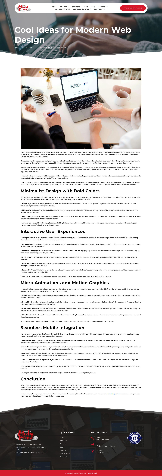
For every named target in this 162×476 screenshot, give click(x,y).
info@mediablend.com (105, 446)
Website (29, 47)
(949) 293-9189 (102, 439)
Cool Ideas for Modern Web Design (52, 47)
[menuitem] (54, 7)
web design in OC (114, 394)
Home (17, 47)
